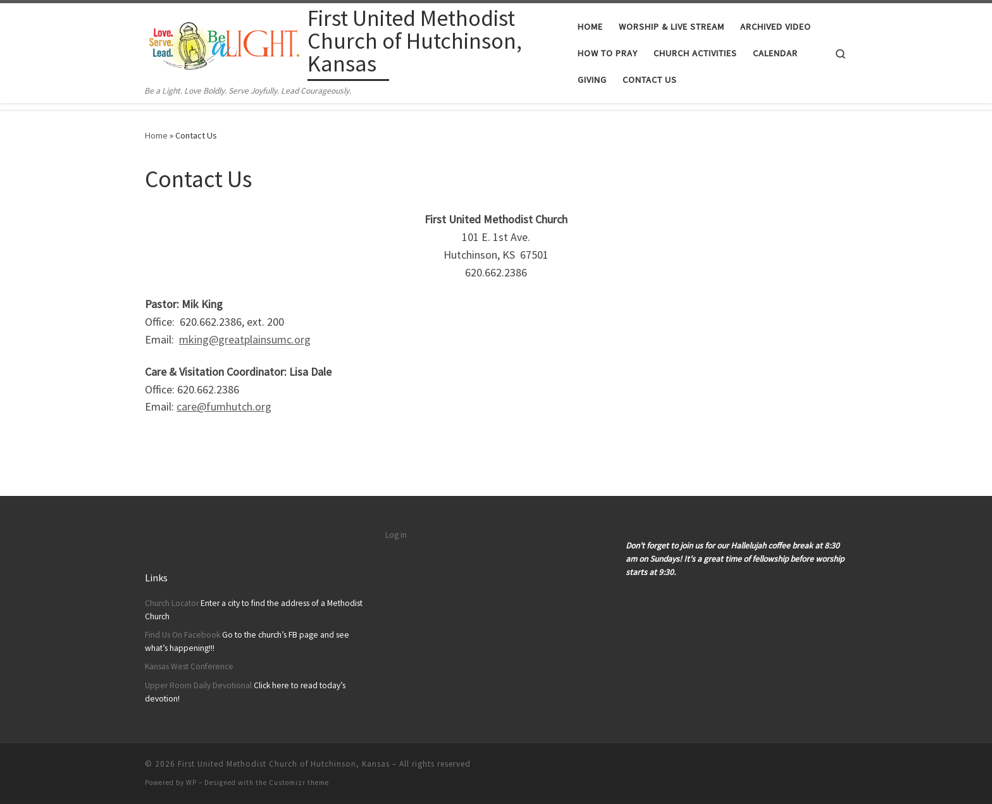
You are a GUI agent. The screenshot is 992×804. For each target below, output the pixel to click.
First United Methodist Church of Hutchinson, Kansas (284, 763)
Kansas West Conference (189, 666)
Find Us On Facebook (182, 634)
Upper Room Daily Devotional (198, 685)
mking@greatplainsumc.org (245, 339)
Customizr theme (299, 782)
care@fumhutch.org (224, 406)
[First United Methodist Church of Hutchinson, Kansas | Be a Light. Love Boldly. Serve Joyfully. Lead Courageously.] (224, 43)
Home (156, 135)
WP (191, 782)
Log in (396, 534)
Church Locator (172, 603)
